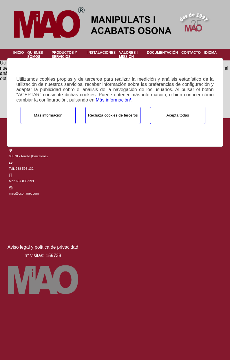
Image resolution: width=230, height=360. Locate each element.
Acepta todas (178, 115)
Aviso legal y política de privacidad (43, 247)
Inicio (18, 53)
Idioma (210, 53)
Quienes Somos (35, 55)
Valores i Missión (128, 55)
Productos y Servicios (64, 55)
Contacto (191, 53)
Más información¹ (114, 99)
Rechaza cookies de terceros (113, 115)
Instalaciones (101, 53)
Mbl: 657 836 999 (21, 181)
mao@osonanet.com (24, 193)
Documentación (162, 53)
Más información (48, 115)
